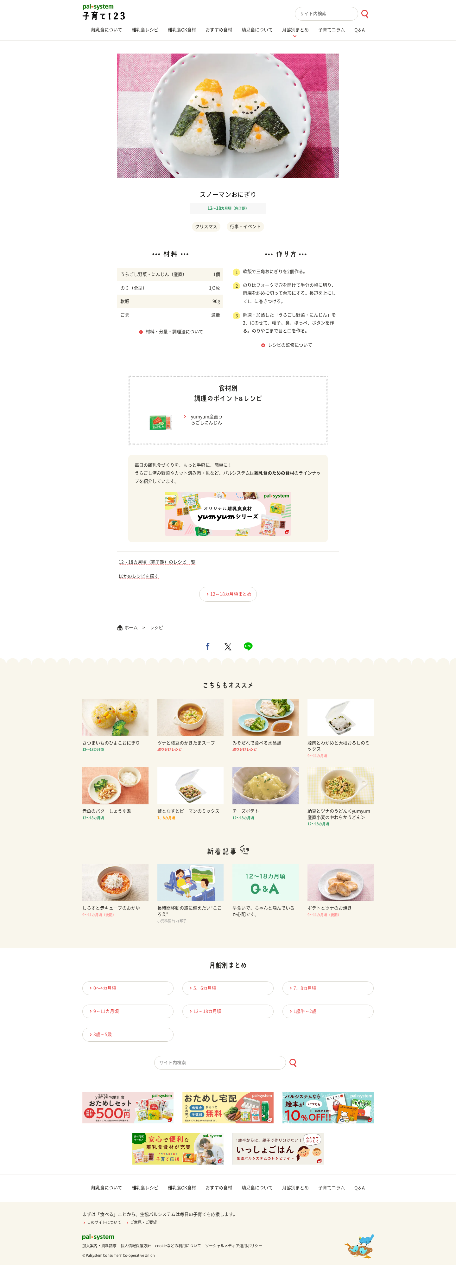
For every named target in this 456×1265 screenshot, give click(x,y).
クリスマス (206, 226)
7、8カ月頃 (302, 988)
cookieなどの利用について (178, 1246)
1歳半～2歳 (302, 1011)
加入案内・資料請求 (99, 1246)
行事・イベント (245, 226)
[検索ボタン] (364, 14)
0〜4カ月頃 (102, 988)
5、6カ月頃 (202, 988)
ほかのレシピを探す (139, 576)
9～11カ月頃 (103, 1011)
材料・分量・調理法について (174, 331)
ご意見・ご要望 (141, 1222)
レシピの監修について (290, 345)
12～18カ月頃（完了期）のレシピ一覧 (157, 562)
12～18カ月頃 (204, 1011)
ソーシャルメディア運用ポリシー (233, 1246)
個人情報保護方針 (136, 1246)
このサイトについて (101, 1222)
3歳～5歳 (100, 1034)
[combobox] (334, 14)
